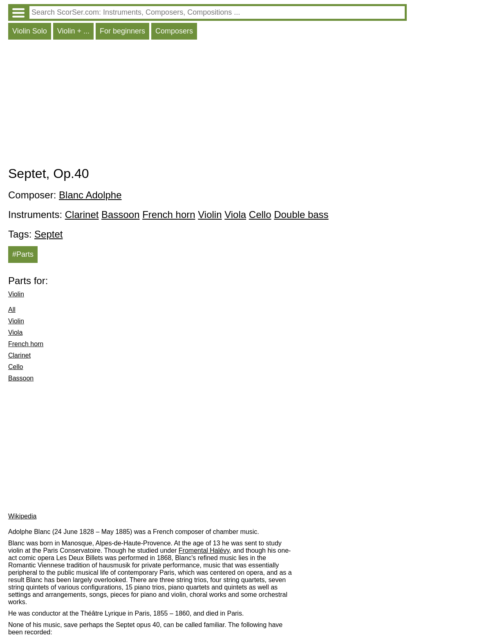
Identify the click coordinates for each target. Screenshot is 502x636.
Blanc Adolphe (90, 194)
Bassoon (120, 214)
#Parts (23, 254)
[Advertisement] (207, 105)
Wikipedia (22, 516)
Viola (235, 214)
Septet (48, 234)
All (12, 309)
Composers (174, 31)
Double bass (301, 214)
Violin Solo (29, 31)
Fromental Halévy (204, 550)
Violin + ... (73, 31)
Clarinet (82, 214)
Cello (260, 214)
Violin (210, 214)
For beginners (122, 31)
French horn (168, 214)
